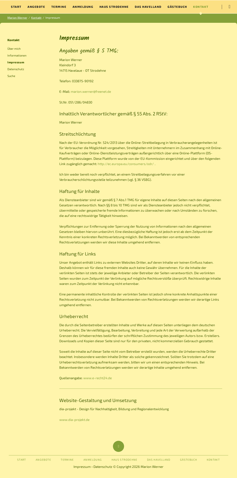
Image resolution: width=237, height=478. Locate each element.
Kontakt (13, 40)
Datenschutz (15, 69)
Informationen (17, 55)
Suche (11, 76)
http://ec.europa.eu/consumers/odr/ (126, 164)
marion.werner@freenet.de (91, 91)
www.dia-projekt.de (74, 419)
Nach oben (118, 446)
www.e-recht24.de (97, 378)
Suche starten (229, 6)
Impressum (82, 466)
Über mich (14, 48)
